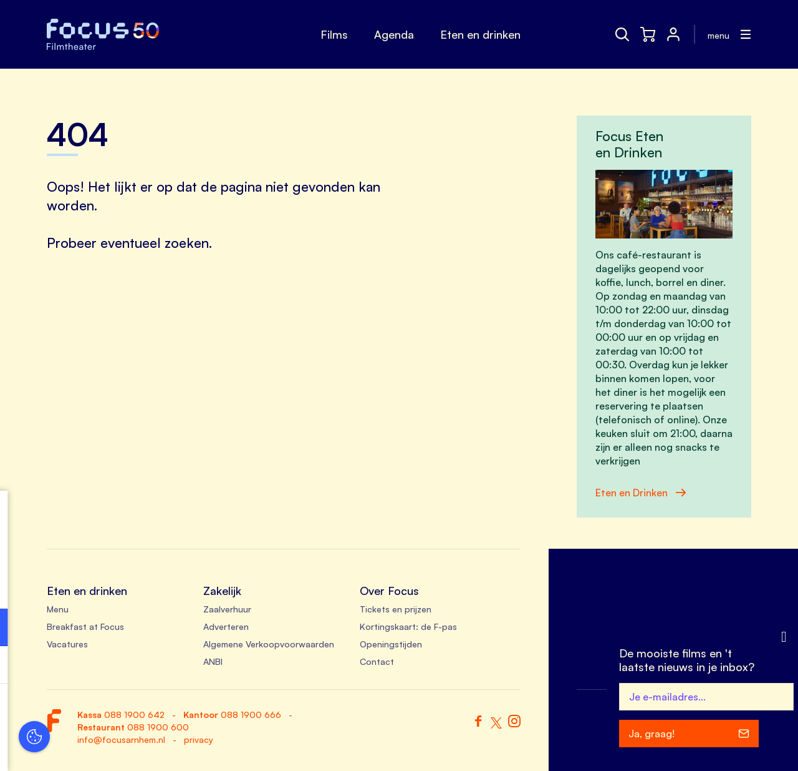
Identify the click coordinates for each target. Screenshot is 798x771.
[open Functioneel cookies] (192, 629)
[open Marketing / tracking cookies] (192, 666)
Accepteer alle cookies (106, 711)
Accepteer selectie (106, 747)
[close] (193, 513)
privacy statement (56, 586)
